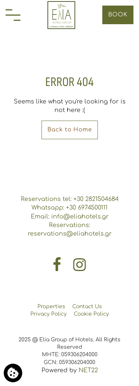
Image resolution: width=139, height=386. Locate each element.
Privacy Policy (48, 314)
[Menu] (13, 15)
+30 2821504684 (96, 199)
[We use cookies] (13, 373)
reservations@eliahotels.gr (70, 233)
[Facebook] (58, 264)
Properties (51, 306)
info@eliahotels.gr (80, 216)
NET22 (88, 370)
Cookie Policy (91, 314)
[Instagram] (79, 264)
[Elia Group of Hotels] (61, 15)
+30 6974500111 (86, 207)
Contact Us (87, 306)
